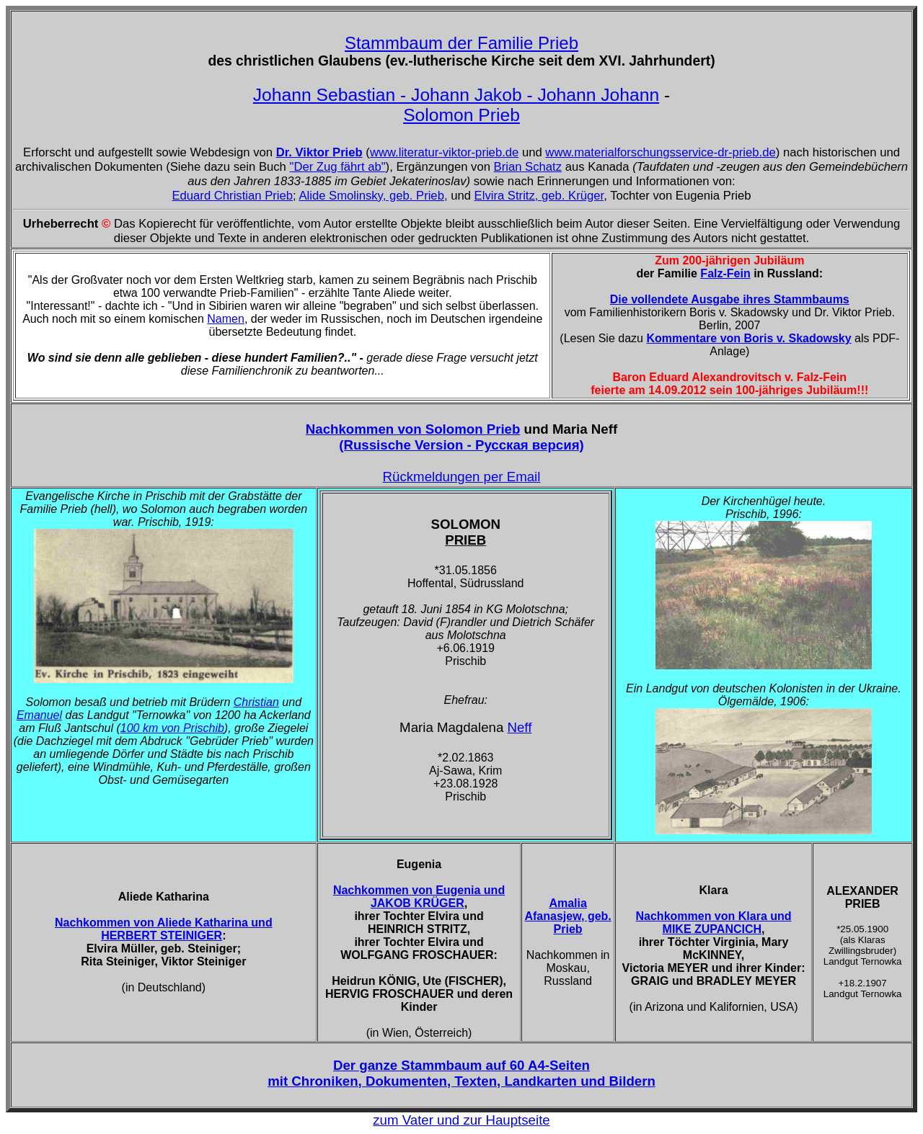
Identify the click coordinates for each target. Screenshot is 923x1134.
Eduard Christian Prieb (232, 195)
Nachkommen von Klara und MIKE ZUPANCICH (714, 922)
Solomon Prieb (461, 115)
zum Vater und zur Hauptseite (461, 1120)
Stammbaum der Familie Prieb (461, 43)
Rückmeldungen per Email (462, 476)
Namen (225, 319)
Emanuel (39, 715)
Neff (519, 727)
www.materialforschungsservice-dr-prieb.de (660, 152)
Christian (256, 702)
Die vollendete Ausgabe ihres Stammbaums (729, 299)
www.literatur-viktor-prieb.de (444, 152)
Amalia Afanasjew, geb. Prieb (567, 916)
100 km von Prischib (172, 728)
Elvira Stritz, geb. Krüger (539, 195)
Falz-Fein (725, 273)
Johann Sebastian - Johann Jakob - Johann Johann (456, 94)
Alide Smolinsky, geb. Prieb (371, 195)
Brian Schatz (528, 167)
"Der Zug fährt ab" (337, 167)
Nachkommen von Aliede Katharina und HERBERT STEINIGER (164, 929)
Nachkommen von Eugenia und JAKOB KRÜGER (419, 896)
